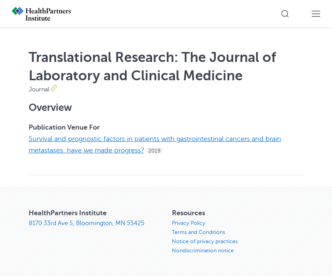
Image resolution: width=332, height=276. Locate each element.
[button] (285, 13)
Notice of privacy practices (205, 241)
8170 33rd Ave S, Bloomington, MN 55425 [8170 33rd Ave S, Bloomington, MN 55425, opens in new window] (86, 223)
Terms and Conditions (198, 232)
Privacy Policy (188, 223)
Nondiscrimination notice (203, 250)
